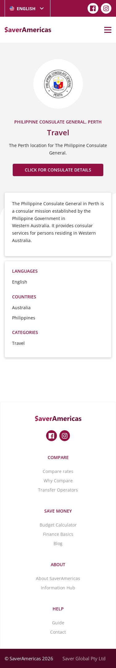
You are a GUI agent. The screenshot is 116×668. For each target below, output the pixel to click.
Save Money (58, 511)
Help (58, 609)
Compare (58, 457)
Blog (58, 543)
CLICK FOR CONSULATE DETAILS (58, 170)
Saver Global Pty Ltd (83, 658)
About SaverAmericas (58, 578)
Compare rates (58, 471)
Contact (58, 632)
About (58, 564)
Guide (58, 623)
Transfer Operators (58, 490)
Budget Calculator (58, 525)
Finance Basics (58, 534)
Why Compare (58, 481)
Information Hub (58, 588)
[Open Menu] (107, 30)
